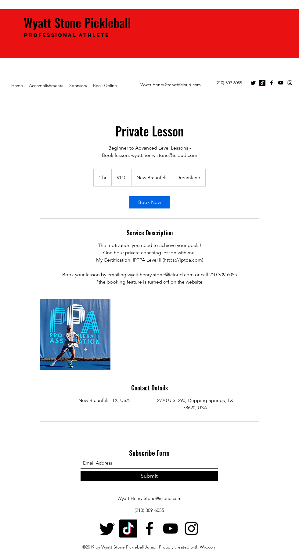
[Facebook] (271, 83)
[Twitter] (253, 83)
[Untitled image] (75, 334)
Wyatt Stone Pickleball (79, 22)
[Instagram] (290, 83)
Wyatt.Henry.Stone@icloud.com (170, 84)
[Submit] (149, 476)
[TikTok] (262, 83)
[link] (149, 202)
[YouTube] (281, 83)
